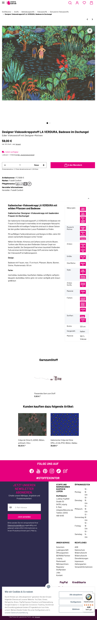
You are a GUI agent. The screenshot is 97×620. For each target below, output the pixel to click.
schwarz (83, 309)
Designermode (83, 276)
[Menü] (92, 594)
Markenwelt (61, 561)
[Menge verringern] (5, 165)
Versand (18, 144)
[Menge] (20, 165)
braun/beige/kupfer (83, 304)
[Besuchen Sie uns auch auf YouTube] (38, 471)
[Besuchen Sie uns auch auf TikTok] (58, 471)
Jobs (58, 572)
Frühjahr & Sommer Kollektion (83, 247)
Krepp (82, 316)
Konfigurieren (74, 602)
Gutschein (60, 547)
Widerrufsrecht (81, 553)
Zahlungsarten (80, 564)
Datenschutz (80, 550)
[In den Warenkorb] (73, 165)
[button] (70, 3)
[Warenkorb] (91, 3)
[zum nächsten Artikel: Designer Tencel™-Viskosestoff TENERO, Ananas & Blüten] (92, 19)
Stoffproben (61, 569)
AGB (76, 547)
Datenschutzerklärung (16, 525)
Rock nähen (83, 213)
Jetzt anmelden (24, 517)
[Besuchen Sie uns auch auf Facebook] (31, 471)
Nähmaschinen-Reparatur (62, 565)
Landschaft (83, 227)
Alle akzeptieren (74, 595)
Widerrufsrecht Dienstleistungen (81, 557)
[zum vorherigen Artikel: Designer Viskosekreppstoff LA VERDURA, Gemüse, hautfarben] (87, 19)
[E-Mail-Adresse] (27, 507)
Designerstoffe (83, 284)
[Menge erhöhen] (43, 165)
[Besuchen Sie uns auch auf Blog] (65, 471)
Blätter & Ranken (83, 233)
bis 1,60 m (83, 257)
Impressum (79, 561)
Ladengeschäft (62, 550)
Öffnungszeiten (62, 553)
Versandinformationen (83, 567)
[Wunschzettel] (84, 3)
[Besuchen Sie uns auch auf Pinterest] (45, 471)
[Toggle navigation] (3, 1)
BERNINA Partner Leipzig (63, 557)
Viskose (83, 291)
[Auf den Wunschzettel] (89, 30)
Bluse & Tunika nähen (83, 220)
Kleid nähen (83, 208)
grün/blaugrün (83, 298)
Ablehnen (74, 609)
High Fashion (83, 271)
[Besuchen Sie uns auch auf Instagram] (52, 471)
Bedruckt (83, 263)
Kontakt (59, 575)
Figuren (83, 239)
